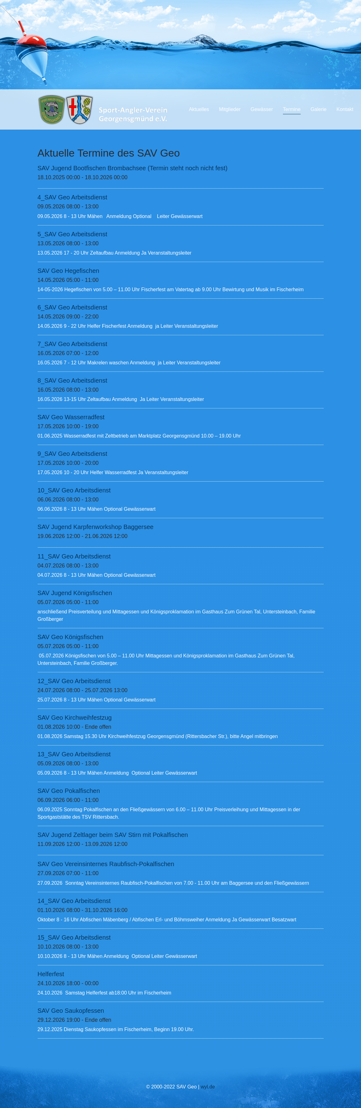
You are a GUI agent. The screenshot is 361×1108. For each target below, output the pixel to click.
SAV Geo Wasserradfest (71, 417)
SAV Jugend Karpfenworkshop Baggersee (96, 526)
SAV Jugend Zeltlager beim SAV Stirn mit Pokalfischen (113, 834)
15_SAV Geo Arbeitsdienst (74, 937)
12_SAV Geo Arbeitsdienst (74, 681)
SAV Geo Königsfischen (71, 637)
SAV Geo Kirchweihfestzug (75, 717)
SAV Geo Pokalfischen (69, 790)
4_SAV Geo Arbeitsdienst (72, 197)
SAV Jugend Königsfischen (75, 593)
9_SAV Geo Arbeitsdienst (72, 453)
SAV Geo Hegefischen (69, 270)
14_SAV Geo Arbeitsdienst (74, 900)
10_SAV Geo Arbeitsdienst (74, 490)
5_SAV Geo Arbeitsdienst (72, 234)
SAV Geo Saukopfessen (71, 1010)
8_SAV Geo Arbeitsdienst (72, 380)
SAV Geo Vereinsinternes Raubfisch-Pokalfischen (106, 864)
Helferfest (51, 974)
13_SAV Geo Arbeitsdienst (74, 754)
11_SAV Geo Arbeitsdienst (74, 556)
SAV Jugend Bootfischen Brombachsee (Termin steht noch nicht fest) (133, 168)
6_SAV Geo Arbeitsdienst (72, 307)
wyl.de (208, 1086)
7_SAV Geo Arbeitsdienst (72, 343)
